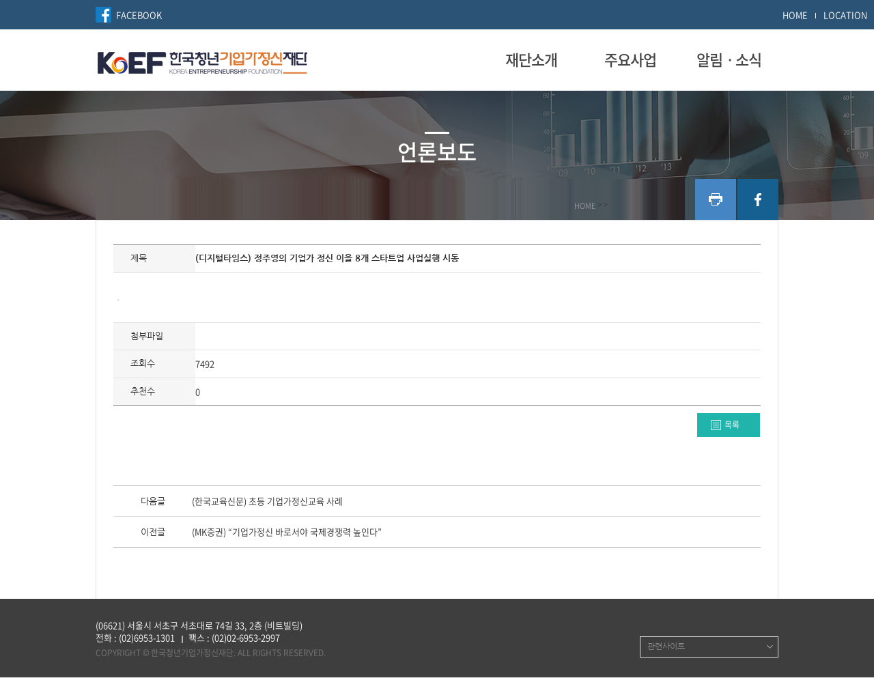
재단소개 (531, 59)
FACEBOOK (139, 14)
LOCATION (845, 14)
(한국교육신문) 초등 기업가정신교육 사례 (267, 501)
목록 (731, 425)
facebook (757, 199)
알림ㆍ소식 (728, 59)
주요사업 (630, 59)
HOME (795, 14)
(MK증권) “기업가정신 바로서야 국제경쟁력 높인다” (287, 532)
